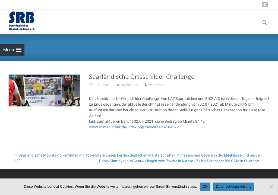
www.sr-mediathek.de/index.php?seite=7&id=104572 (134, 128)
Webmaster (156, 86)
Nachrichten (129, 86)
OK (205, 186)
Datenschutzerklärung (233, 186)
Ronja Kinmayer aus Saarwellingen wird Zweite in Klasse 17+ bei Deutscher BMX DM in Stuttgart (181, 161)
